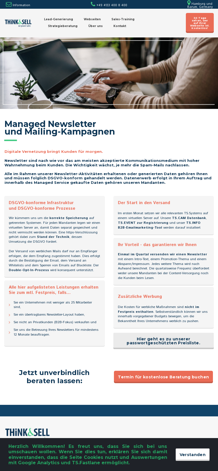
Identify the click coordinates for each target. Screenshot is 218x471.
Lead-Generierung (58, 19)
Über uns (95, 26)
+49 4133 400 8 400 (109, 5)
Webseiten (92, 19)
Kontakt (119, 26)
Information (21, 5)
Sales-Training (123, 19)
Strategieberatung (63, 26)
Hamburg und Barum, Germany (200, 5)
